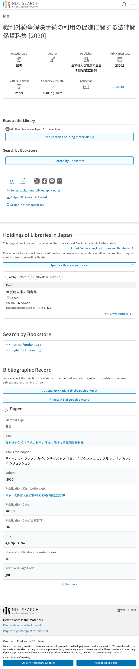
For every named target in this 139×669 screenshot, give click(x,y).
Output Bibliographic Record (26, 197)
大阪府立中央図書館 (118, 314)
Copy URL (23, 181)
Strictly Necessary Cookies (38, 662)
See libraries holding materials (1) (69, 136)
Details (118, 652)
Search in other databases (25, 205)
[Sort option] (18, 277)
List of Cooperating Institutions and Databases (103, 248)
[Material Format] (48, 277)
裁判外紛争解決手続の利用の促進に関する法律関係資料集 (44, 442)
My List (11, 181)
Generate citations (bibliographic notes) (33, 190)
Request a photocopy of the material (25, 631)
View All (118, 87)
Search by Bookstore (69, 160)
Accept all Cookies (106, 662)
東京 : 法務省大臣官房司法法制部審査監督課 (35, 495)
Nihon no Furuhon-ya (26, 344)
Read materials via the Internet (22, 625)
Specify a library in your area (92, 265)
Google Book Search (25, 350)
